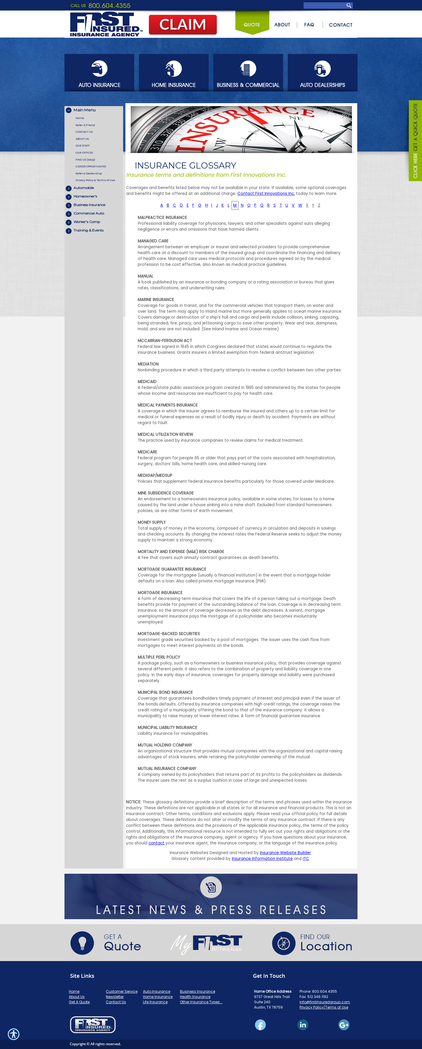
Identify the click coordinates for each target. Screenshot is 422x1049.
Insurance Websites (189, 853)
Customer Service (121, 991)
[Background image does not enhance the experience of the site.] (93, 110)
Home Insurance (158, 996)
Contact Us (116, 1001)
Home (74, 991)
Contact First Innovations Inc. (266, 193)
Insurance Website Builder (285, 853)
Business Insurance (197, 991)
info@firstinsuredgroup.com (325, 1001)
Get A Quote (79, 1001)
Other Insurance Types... (201, 1001)
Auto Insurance (156, 991)
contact (156, 843)
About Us (77, 996)
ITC (306, 858)
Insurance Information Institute (262, 858)
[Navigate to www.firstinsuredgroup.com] (413, 141)
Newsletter (115, 996)
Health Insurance (195, 996)
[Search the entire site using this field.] (325, 5)
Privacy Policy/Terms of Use (324, 1007)
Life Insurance (155, 1001)
